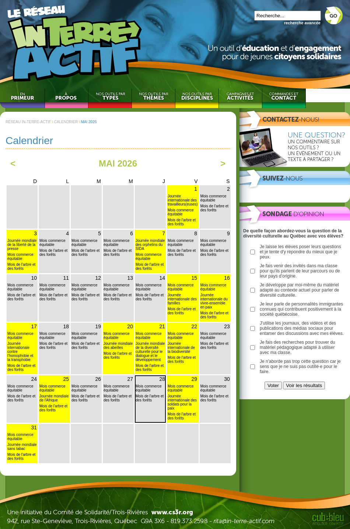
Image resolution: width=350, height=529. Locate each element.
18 (66, 326)
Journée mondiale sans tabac (22, 447)
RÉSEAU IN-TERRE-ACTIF (28, 122)
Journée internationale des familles (182, 299)
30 (227, 379)
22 (194, 326)
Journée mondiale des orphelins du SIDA (150, 245)
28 (162, 379)
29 (194, 379)
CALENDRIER (66, 122)
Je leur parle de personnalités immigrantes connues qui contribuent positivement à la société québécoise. (301, 309)
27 (130, 379)
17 (34, 326)
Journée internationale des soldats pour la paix (182, 402)
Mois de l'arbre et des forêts (182, 222)
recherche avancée (302, 23)
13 (130, 278)
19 (98, 326)
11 (66, 278)
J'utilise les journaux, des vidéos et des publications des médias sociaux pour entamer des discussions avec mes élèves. (302, 328)
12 (98, 278)
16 (227, 278)
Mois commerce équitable (181, 212)
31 (34, 427)
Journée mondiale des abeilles (118, 346)
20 (130, 326)
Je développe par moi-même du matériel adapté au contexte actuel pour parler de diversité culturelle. (299, 290)
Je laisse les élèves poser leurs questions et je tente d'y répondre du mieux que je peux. (300, 252)
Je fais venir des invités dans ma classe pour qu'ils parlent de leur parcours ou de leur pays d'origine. (300, 271)
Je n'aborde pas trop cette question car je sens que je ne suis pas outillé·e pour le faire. (300, 366)
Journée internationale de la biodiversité (181, 348)
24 (34, 379)
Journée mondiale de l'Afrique (54, 398)
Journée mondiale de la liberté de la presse (22, 245)
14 (162, 278)
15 (194, 278)
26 (98, 379)
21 (162, 326)
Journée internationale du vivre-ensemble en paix (214, 301)
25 (66, 379)
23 (227, 326)
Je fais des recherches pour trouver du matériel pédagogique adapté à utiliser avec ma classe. (297, 347)
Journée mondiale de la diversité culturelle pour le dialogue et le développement (150, 352)
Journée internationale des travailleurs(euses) (183, 200)
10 (34, 278)
